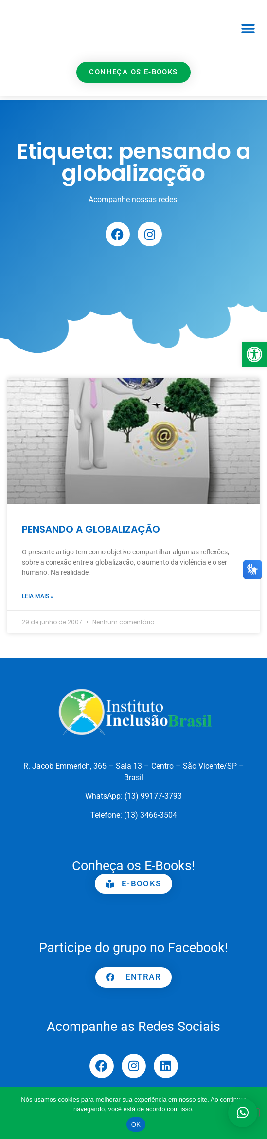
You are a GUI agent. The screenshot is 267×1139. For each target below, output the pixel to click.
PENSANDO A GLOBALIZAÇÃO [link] (91, 529)
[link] (254, 354)
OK (136, 1124)
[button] (248, 28)
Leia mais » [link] (37, 596)
